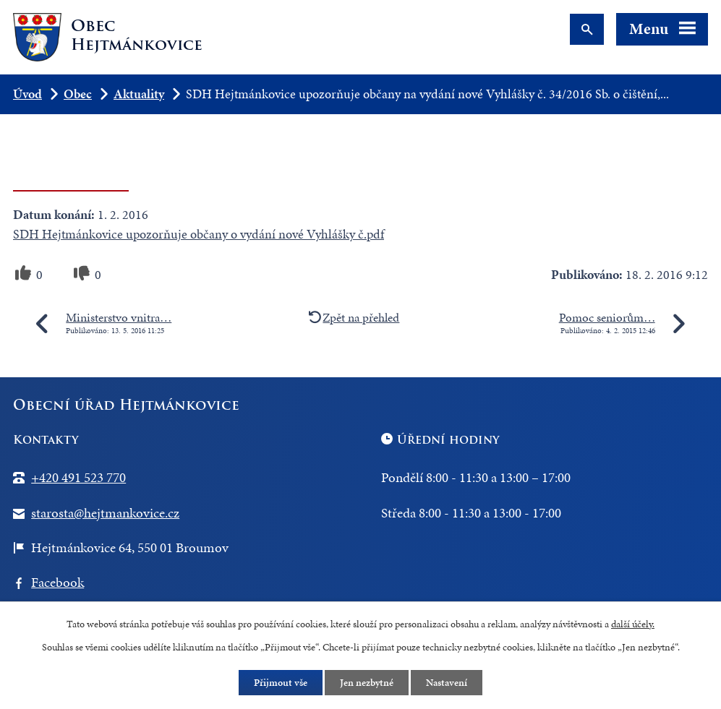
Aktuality (139, 94)
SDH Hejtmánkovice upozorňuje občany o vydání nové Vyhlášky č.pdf (198, 234)
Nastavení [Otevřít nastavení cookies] (446, 682)
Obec (78, 94)
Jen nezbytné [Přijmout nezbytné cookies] (366, 682)
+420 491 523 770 (78, 477)
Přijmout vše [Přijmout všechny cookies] (280, 682)
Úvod (27, 94)
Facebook (57, 582)
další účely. (632, 624)
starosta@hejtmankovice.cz (105, 513)
